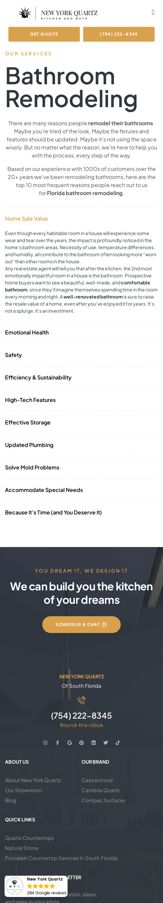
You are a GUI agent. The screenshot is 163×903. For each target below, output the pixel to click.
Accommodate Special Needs (44, 489)
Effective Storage (28, 422)
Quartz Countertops (29, 837)
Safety (13, 354)
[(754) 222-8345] (81, 700)
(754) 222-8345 (81, 715)
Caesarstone (97, 780)
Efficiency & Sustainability (38, 377)
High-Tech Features (30, 399)
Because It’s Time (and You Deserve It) (53, 512)
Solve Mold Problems (32, 467)
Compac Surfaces (104, 800)
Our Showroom (23, 790)
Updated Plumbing (29, 444)
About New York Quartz (33, 780)
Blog (10, 800)
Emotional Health (27, 332)
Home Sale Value (26, 218)
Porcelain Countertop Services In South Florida (61, 858)
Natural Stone (21, 848)
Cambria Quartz (101, 790)
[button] (153, 12)
